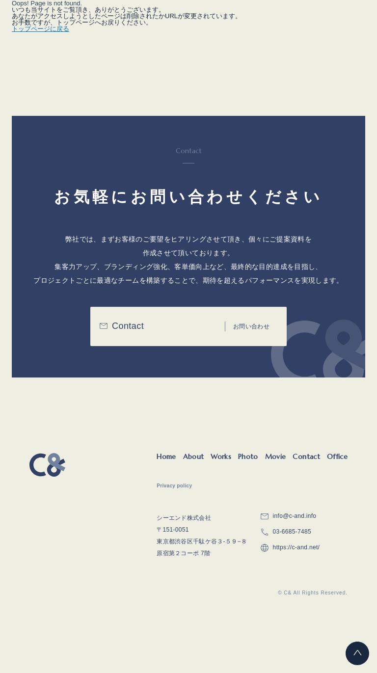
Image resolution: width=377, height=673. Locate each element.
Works (221, 456)
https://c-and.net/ (296, 547)
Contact (306, 456)
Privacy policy (174, 486)
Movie (275, 456)
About (193, 456)
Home (166, 456)
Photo (248, 456)
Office (337, 456)
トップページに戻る (40, 28)
